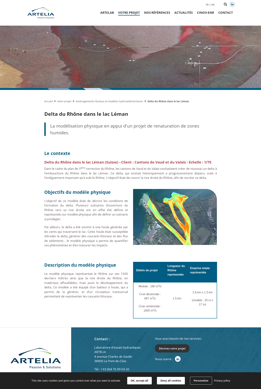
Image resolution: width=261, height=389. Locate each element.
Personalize (201, 380)
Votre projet (64, 101)
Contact (225, 13)
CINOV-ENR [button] (205, 13)
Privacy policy (222, 380)
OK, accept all (139, 380)
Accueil (48, 101)
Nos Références (157, 13)
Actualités (183, 13)
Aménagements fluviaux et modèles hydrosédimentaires (109, 101)
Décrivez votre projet (172, 348)
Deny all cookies (170, 380)
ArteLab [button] (107, 13)
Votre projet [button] (129, 13)
